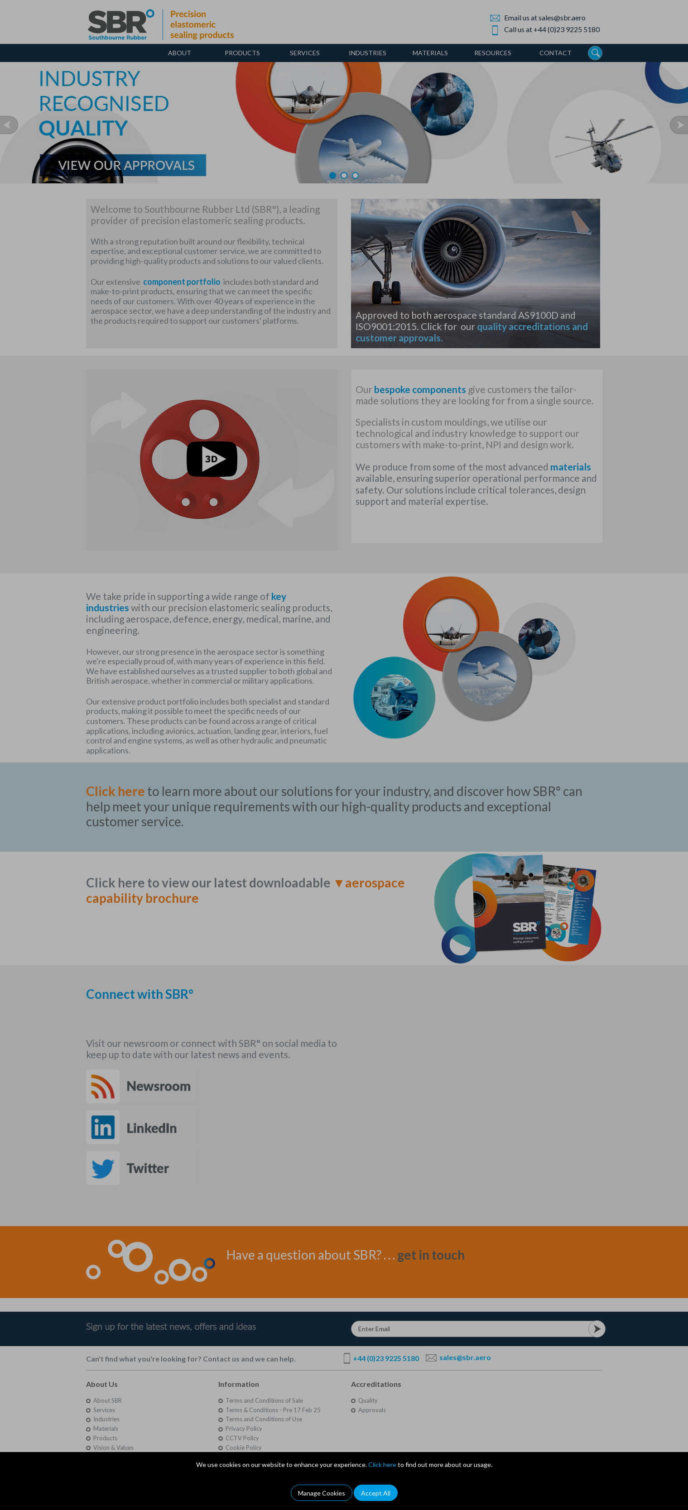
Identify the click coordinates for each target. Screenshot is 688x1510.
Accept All (375, 1493)
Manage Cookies (321, 1493)
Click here (382, 1464)
